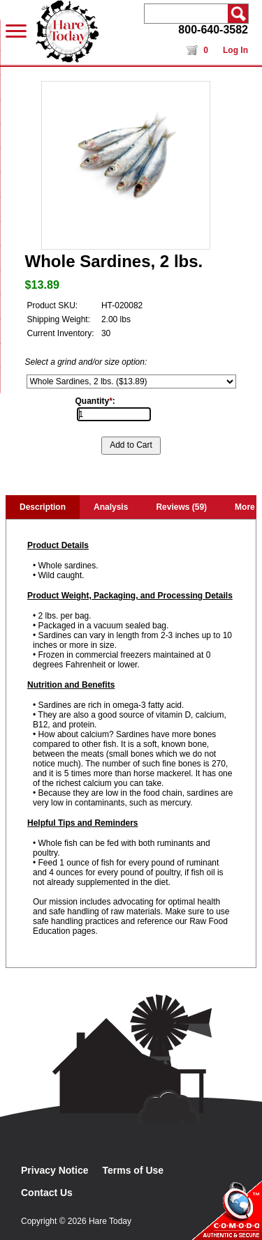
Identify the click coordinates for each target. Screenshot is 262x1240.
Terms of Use (133, 1170)
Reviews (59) (181, 507)
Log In (235, 50)
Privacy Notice (55, 1170)
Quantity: (95, 401)
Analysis (111, 507)
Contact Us (47, 1192)
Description (43, 507)
